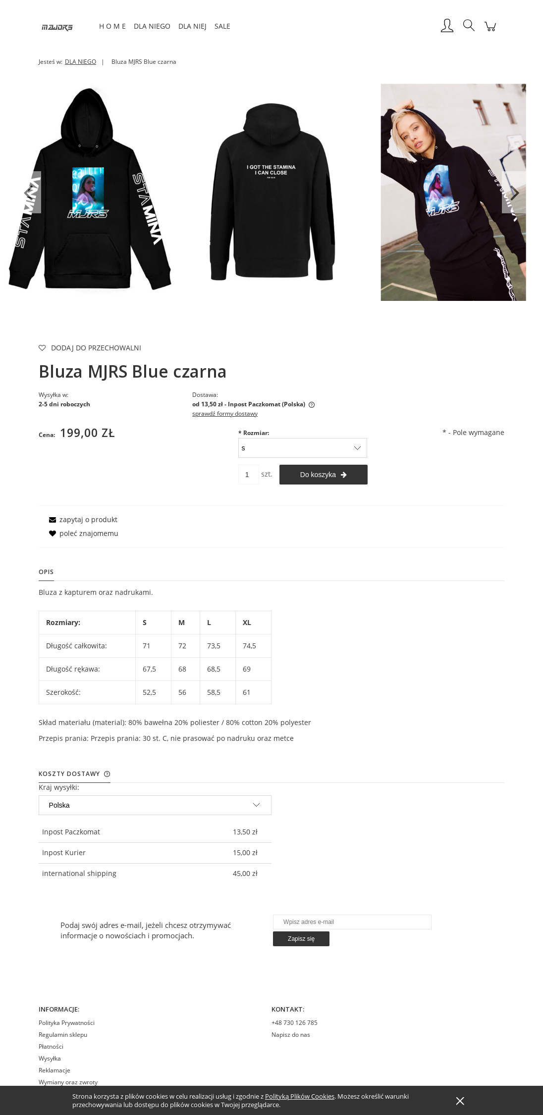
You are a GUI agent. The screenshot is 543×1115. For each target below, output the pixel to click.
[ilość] (248, 475)
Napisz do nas (291, 1034)
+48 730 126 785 (295, 1022)
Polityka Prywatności (67, 1022)
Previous (28, 192)
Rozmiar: (253, 433)
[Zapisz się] (301, 938)
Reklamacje (54, 1070)
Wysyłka (50, 1058)
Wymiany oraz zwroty (68, 1082)
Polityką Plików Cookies (299, 1096)
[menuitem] (112, 26)
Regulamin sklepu (63, 1034)
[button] (81, 519)
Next (515, 192)
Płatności (51, 1046)
